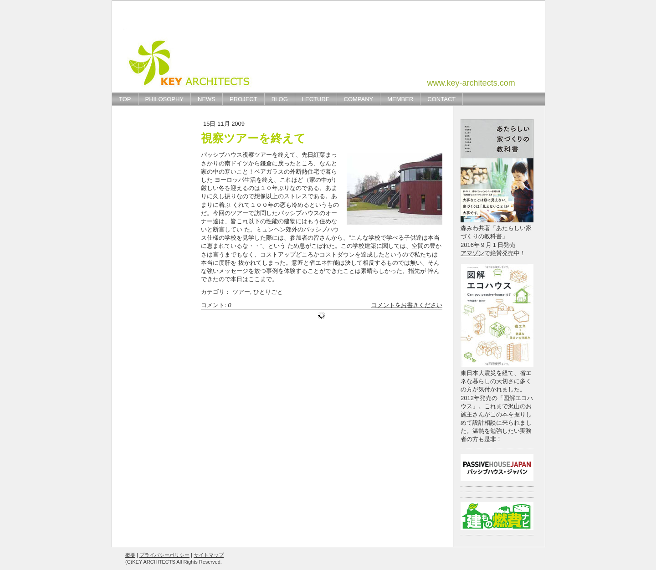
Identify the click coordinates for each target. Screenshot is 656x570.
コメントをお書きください (406, 305)
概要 (130, 555)
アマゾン (472, 253)
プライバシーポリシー (164, 555)
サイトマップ (209, 555)
